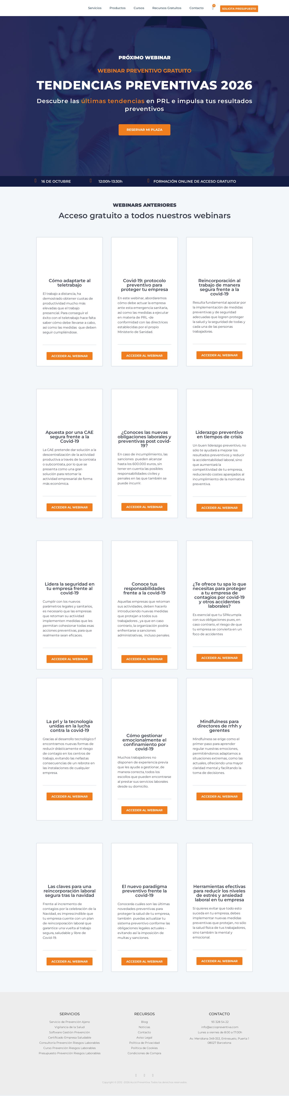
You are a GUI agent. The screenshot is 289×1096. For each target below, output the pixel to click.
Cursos (139, 8)
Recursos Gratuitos (166, 8)
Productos (118, 8)
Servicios (95, 8)
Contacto (196, 8)
